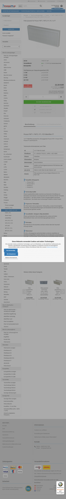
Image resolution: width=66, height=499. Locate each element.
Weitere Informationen (11, 257)
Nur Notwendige (10, 250)
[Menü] (63, 482)
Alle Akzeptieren (11, 254)
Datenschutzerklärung (52, 247)
